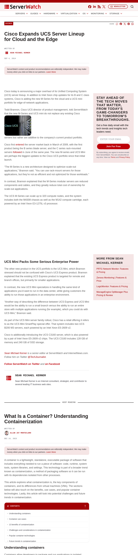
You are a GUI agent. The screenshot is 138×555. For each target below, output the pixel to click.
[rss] (99, 6)
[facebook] (89, 6)
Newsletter (118, 6)
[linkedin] (94, 6)
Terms (113, 157)
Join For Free (113, 146)
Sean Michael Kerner (17, 52)
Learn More (51, 72)
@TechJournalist (37, 357)
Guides (36, 13)
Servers (21, 13)
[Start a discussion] (117, 24)
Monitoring (99, 13)
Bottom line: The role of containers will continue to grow (32, 547)
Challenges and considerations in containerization (30, 530)
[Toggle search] (132, 6)
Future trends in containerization (22, 541)
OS (86, 13)
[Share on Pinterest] (128, 24)
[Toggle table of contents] (46, 506)
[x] (103, 6)
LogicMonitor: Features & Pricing (112, 286)
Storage (116, 13)
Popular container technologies (22, 536)
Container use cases (17, 519)
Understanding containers (20, 513)
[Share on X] (125, 24)
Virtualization (70, 13)
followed (17, 152)
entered (20, 144)
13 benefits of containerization (21, 524)
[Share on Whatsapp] (132, 24)
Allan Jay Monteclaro (17, 433)
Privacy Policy (124, 157)
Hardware (51, 13)
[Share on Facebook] (121, 24)
